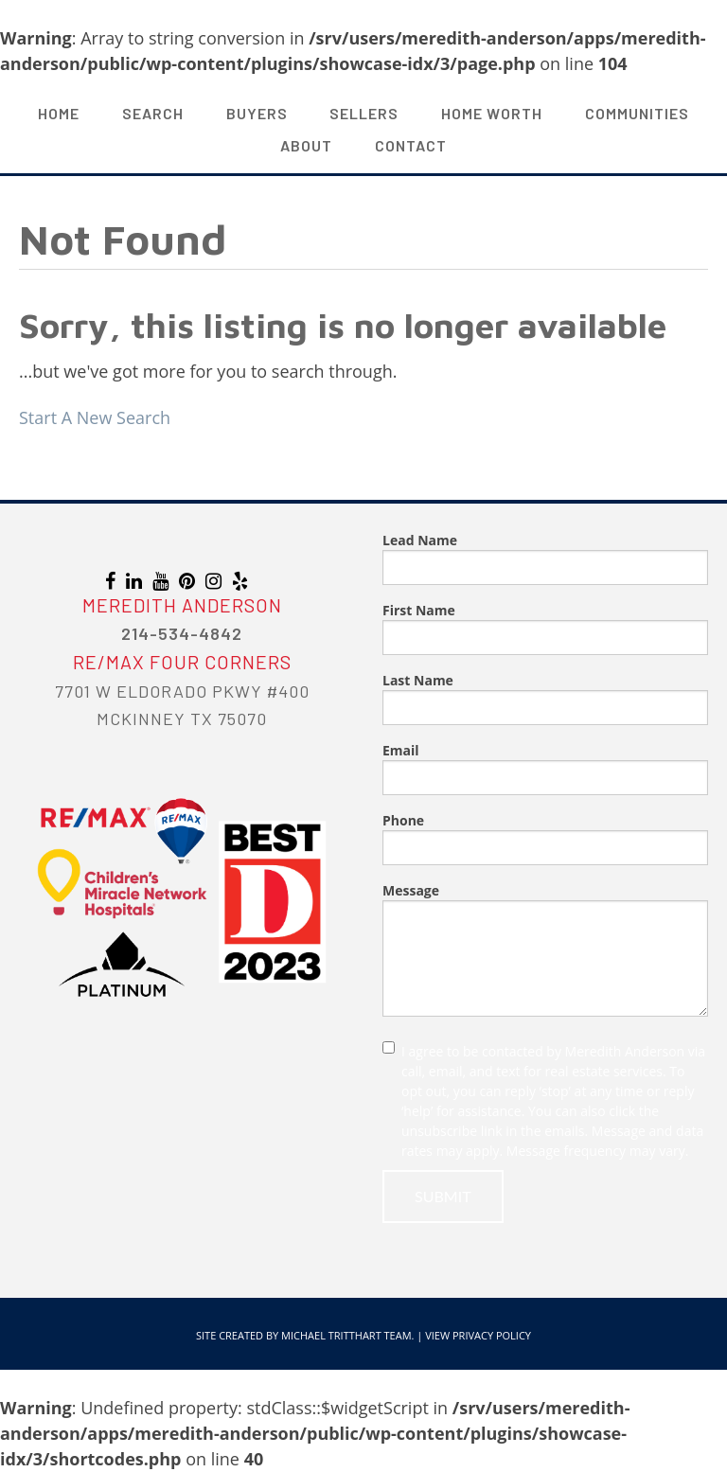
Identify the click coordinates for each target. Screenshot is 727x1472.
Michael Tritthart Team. (347, 1335)
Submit (443, 1196)
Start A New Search (94, 417)
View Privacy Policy (478, 1335)
